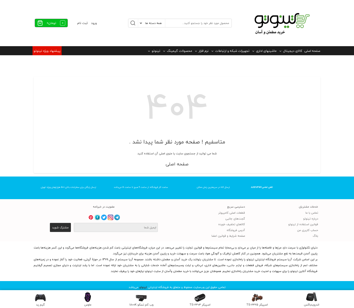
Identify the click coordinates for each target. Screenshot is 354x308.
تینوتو (156, 51)
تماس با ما (311, 212)
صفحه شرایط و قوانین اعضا (228, 235)
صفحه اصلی (312, 51)
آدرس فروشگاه (236, 230)
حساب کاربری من (307, 230)
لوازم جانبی (235, 265)
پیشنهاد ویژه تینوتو (47, 51)
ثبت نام (82, 23)
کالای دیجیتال (292, 51)
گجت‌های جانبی (235, 218)
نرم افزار (204, 51)
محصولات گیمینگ (179, 51)
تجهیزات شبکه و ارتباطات (232, 51)
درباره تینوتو (310, 218)
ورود (94, 23)
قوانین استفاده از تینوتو (303, 224)
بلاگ (315, 235)
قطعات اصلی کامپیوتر (231, 212)
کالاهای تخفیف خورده (231, 224)
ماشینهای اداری (266, 51)
